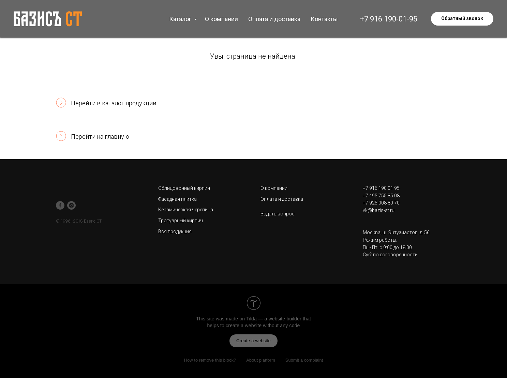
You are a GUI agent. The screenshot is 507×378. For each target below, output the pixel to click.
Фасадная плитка (177, 199)
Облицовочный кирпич (184, 188)
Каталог (181, 18)
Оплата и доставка (274, 18)
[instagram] (71, 205)
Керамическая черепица (185, 209)
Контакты (324, 18)
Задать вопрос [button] (277, 213)
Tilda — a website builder (273, 318)
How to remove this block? (210, 360)
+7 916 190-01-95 (388, 19)
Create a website (253, 340)
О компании (221, 18)
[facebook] (60, 205)
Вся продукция (175, 231)
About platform (260, 360)
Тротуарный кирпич (180, 220)
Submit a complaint (304, 360)
